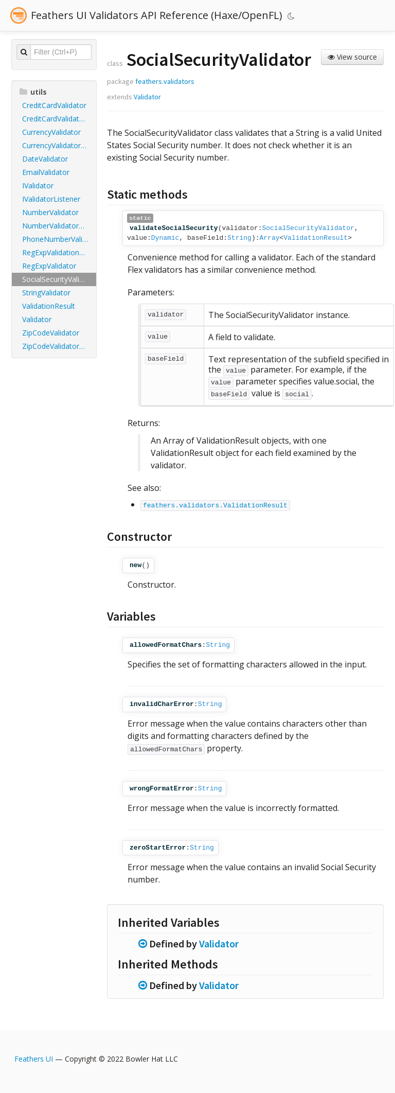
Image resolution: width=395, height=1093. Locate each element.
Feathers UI (33, 1059)
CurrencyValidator (51, 132)
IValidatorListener (51, 199)
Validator (36, 319)
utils (33, 92)
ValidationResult (48, 306)
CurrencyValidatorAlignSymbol (59, 145)
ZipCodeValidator (50, 333)
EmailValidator (45, 172)
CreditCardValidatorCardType (59, 119)
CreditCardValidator (54, 105)
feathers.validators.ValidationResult (215, 505)
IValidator (37, 185)
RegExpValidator (49, 266)
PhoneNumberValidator (59, 239)
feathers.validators (164, 81)
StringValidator (46, 292)
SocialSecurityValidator (59, 279)
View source (352, 57)
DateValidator (45, 159)
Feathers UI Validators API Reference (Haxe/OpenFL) (156, 15)
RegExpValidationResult (59, 252)
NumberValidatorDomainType (59, 226)
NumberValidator (50, 212)
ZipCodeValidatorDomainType (59, 346)
